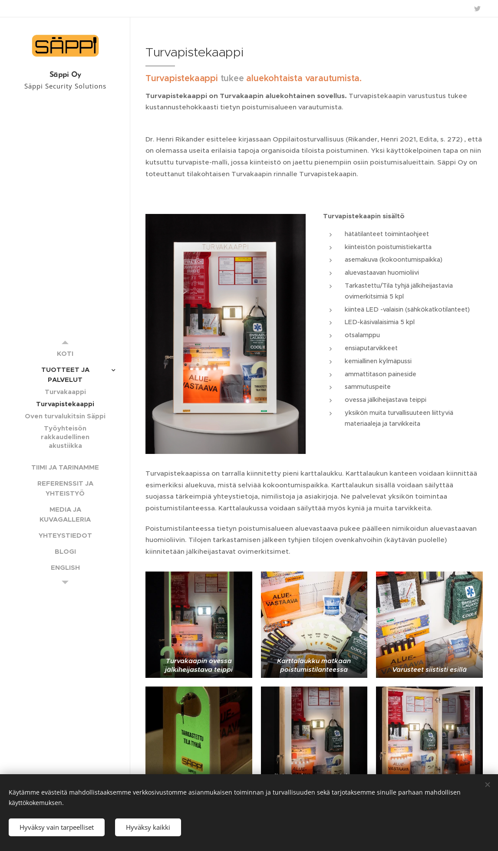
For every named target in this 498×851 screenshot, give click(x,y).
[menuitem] (65, 353)
